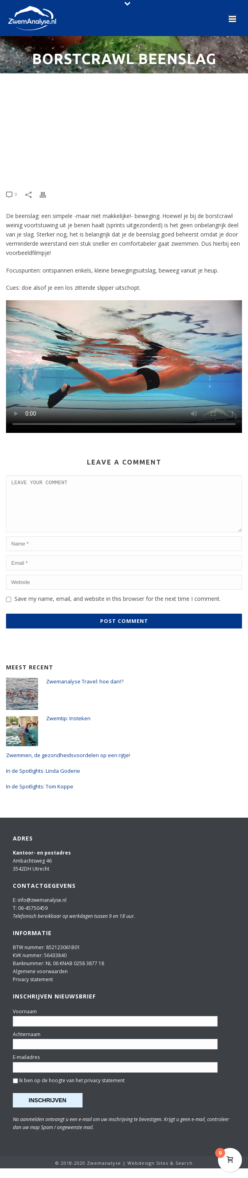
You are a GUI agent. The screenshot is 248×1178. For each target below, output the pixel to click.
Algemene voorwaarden (40, 981)
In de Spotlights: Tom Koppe (39, 796)
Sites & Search (174, 1173)
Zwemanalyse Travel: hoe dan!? (84, 691)
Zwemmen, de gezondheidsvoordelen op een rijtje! (68, 764)
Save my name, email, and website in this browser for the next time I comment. (117, 608)
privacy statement (104, 1090)
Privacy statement (33, 989)
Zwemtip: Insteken (68, 727)
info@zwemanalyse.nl (42, 909)
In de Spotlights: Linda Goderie (43, 780)
